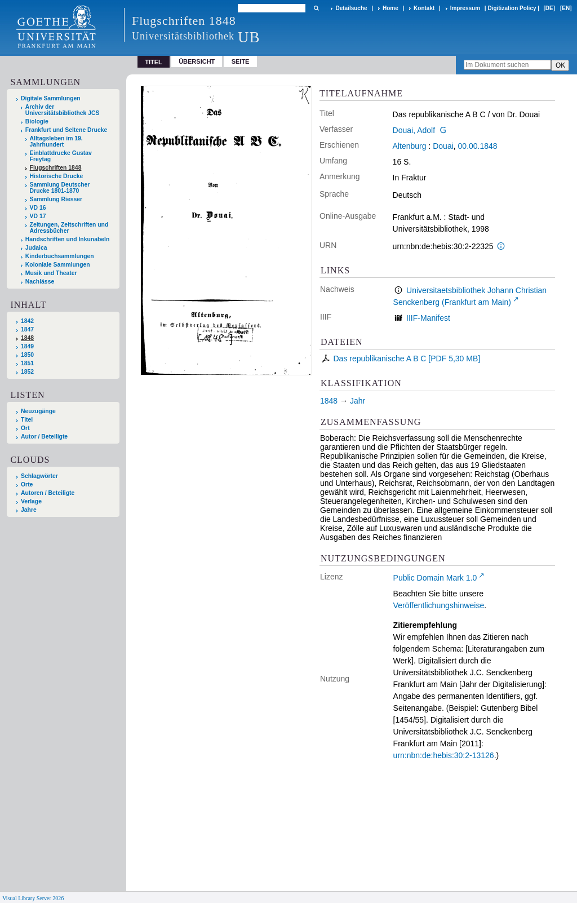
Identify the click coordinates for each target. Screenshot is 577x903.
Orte (27, 484)
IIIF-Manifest (428, 317)
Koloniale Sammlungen (57, 265)
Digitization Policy (511, 8)
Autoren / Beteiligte (47, 493)
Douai (443, 145)
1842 (27, 321)
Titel (27, 420)
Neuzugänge (38, 411)
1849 (27, 346)
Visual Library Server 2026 (33, 898)
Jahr (357, 400)
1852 (27, 372)
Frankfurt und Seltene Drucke (66, 130)
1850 (27, 355)
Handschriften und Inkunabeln (67, 239)
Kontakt (424, 8)
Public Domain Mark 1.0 (435, 577)
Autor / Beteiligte (44, 436)
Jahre (29, 510)
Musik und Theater (51, 273)
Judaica (36, 248)
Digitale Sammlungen (51, 98)
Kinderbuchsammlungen (59, 256)
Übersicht (197, 61)
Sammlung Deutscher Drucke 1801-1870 (60, 188)
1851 (27, 363)
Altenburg (410, 145)
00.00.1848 (478, 145)
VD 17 (38, 216)
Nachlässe (39, 281)
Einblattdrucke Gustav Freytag (61, 156)
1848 (27, 338)
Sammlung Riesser (56, 199)
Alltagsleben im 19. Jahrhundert (56, 141)
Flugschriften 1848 (56, 168)
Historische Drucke (56, 176)
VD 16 (38, 208)
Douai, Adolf (414, 130)
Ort (25, 428)
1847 (27, 329)
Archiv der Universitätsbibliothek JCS (62, 110)
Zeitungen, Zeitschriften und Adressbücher (69, 228)
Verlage (31, 501)
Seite (241, 61)
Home (390, 8)
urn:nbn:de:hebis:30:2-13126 (443, 755)
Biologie (36, 121)
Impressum (465, 8)
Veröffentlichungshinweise (439, 605)
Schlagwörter (39, 476)
